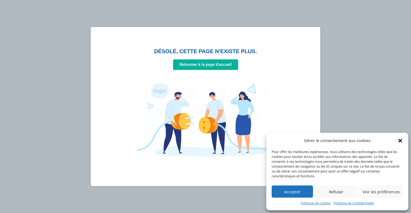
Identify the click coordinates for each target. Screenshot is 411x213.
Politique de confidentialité (353, 203)
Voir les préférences (381, 191)
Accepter (292, 191)
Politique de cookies (316, 203)
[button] (400, 140)
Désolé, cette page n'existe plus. (205, 51)
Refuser (336, 191)
